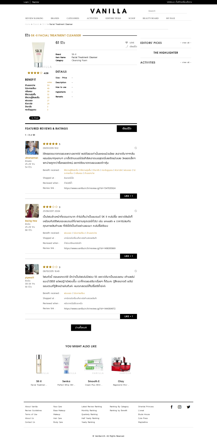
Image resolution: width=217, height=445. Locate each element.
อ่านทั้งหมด (81, 327)
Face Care (57, 406)
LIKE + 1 (128, 196)
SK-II (44, 24)
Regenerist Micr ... (121, 384)
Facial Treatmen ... (39, 384)
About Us (29, 418)
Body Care (58, 422)
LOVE (132, 42)
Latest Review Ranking (92, 406)
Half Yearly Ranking (90, 418)
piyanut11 (29, 277)
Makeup (56, 414)
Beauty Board (151, 18)
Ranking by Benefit (118, 410)
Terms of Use (31, 414)
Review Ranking (34, 18)
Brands (55, 18)
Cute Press (143, 418)
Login (26, 2)
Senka (66, 381)
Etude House (144, 414)
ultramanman (31, 158)
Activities (92, 18)
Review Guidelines (33, 410)
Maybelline (143, 422)
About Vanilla (31, 406)
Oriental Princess (146, 406)
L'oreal (141, 410)
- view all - (185, 42)
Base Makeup (59, 410)
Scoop (132, 18)
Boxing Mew (31, 220)
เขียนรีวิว (133, 46)
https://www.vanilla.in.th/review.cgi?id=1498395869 (89, 248)
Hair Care (57, 418)
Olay (121, 381)
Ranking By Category (119, 406)
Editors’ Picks (113, 18)
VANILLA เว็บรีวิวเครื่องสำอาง (179, 2)
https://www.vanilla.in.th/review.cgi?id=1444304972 (89, 308)
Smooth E (94, 381)
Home (27, 24)
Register (35, 2)
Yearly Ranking (88, 422)
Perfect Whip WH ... (66, 384)
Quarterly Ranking (90, 414)
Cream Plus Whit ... (93, 384)
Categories (73, 18)
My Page (170, 18)
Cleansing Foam (79, 60)
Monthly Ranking (89, 410)
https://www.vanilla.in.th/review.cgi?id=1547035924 (89, 188)
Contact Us (30, 422)
